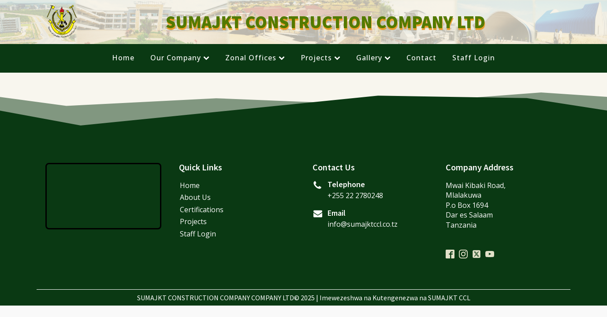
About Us (195, 197)
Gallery (373, 58)
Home (123, 58)
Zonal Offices (255, 58)
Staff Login (473, 58)
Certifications (201, 209)
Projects (320, 58)
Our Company (179, 58)
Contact (421, 58)
